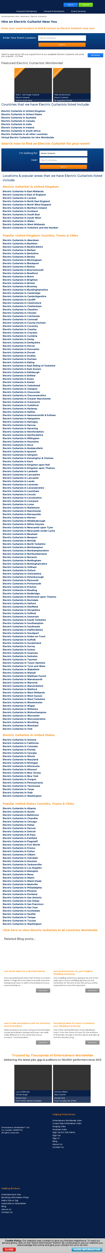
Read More (43, 990)
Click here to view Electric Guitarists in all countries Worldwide (50, 930)
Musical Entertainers (28, 11)
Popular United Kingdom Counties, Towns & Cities (40, 235)
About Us (57, 1144)
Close (9, 1249)
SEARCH (62, 45)
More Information (87, 1249)
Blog (54, 1141)
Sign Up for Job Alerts (63, 1132)
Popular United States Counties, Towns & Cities (38, 803)
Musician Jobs (59, 1129)
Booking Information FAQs (15, 1197)
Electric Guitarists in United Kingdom (31, 186)
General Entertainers (55, 11)
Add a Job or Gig (9, 1200)
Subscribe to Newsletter (13, 1203)
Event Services (80, 11)
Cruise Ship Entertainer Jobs (66, 1123)
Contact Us (58, 1147)
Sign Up (56, 1135)
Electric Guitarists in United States (29, 735)
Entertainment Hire (11, 1194)
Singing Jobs (59, 1126)
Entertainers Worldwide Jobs (67, 1120)
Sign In (55, 1138)
